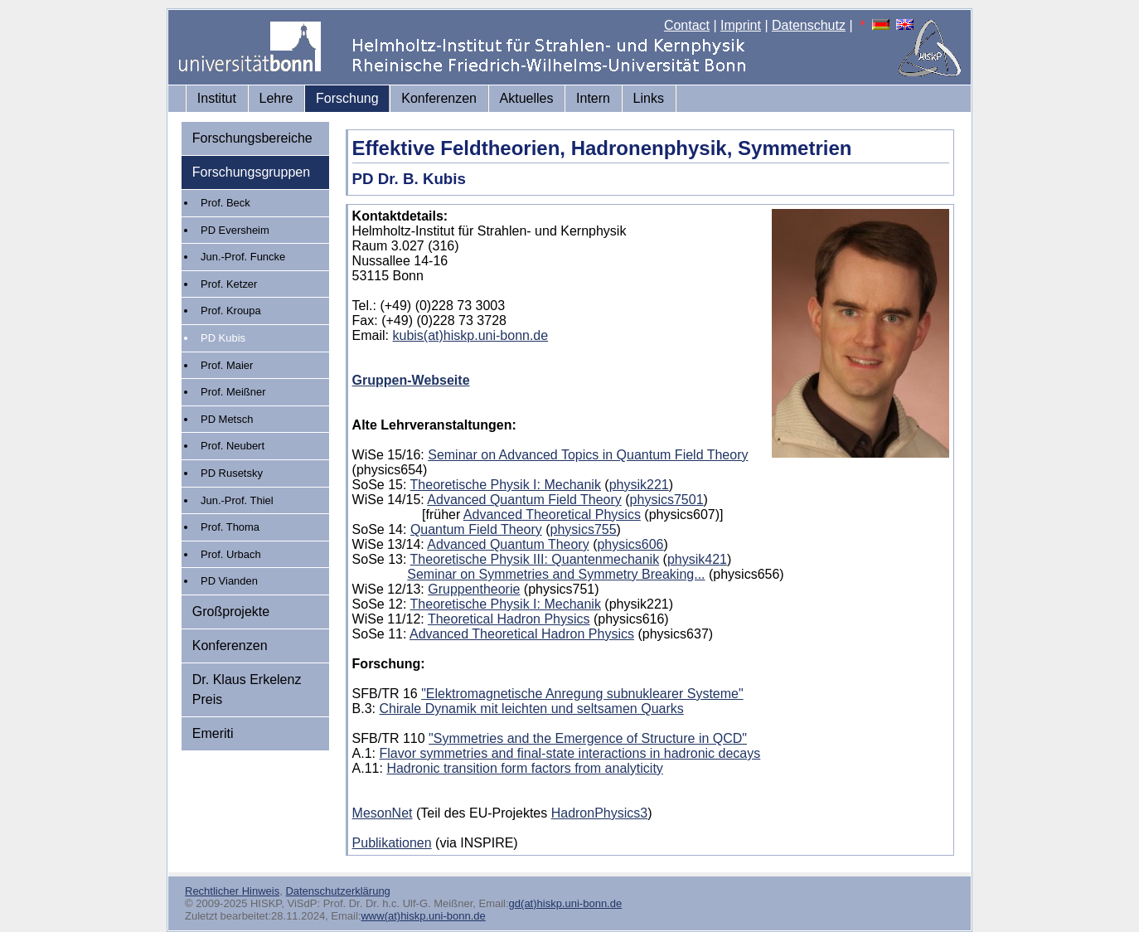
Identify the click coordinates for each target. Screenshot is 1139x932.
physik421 (697, 559)
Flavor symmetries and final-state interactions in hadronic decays (570, 753)
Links (648, 98)
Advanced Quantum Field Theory (524, 500)
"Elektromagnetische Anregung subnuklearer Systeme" (582, 694)
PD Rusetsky (232, 473)
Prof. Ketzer (229, 284)
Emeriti (213, 733)
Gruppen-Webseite (411, 380)
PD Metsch (227, 419)
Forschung (347, 98)
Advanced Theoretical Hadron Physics (522, 634)
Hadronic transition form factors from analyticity (524, 768)
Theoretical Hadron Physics (509, 619)
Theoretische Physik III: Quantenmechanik (535, 559)
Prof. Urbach (231, 554)
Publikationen (392, 843)
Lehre (276, 98)
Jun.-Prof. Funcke (243, 256)
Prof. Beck (225, 203)
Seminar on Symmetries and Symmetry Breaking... (556, 574)
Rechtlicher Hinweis (232, 891)
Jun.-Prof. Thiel (237, 500)
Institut (216, 98)
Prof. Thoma (230, 527)
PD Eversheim (235, 230)
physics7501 (667, 500)
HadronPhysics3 (599, 813)
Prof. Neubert (232, 445)
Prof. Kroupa (231, 310)
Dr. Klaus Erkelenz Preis (247, 689)
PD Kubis (223, 338)
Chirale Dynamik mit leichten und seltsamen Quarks (532, 708)
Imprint (740, 25)
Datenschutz (809, 25)
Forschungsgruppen (251, 172)
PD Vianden (229, 581)
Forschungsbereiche (252, 138)
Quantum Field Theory (476, 529)
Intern (593, 98)
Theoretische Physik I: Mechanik (505, 485)
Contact (687, 25)
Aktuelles (527, 98)
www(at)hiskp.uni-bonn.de (423, 916)
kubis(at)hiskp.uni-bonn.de (471, 335)
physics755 (583, 529)
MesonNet (382, 813)
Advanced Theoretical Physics (552, 514)
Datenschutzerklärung (337, 891)
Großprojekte (230, 611)
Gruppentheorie (474, 589)
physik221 (639, 485)
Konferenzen (439, 98)
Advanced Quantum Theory (508, 544)
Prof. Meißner (233, 392)
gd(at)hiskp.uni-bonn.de (566, 903)
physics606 (630, 544)
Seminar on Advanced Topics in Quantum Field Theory (588, 455)
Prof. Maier (227, 365)
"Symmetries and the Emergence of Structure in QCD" (588, 738)
